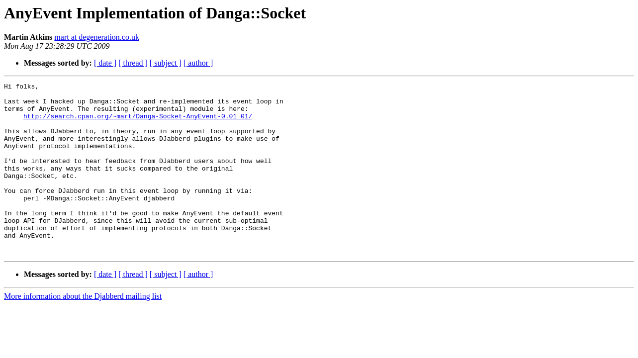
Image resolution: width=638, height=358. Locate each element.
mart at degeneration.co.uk (96, 37)
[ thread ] (133, 63)
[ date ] (105, 63)
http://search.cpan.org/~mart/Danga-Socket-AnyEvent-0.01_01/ (137, 123)
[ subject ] (166, 63)
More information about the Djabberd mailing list (83, 330)
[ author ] (198, 63)
